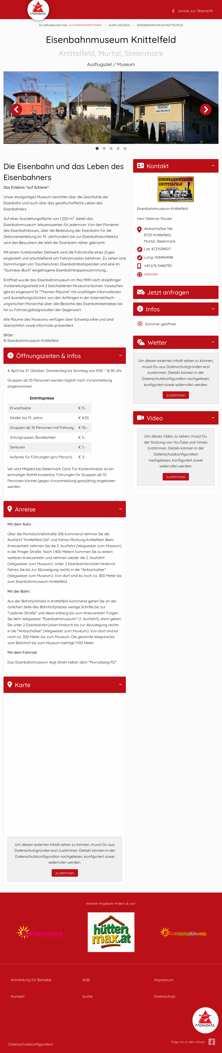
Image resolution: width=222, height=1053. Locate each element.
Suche (87, 996)
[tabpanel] (57, 107)
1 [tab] (97, 148)
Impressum (164, 979)
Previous (16, 109)
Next (206, 109)
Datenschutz (164, 996)
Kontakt (153, 166)
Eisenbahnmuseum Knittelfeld (111, 46)
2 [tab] (104, 148)
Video (150, 418)
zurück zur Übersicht (195, 10)
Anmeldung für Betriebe (31, 979)
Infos (148, 309)
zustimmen (64, 873)
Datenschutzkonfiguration (30, 1044)
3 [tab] (111, 148)
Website (151, 274)
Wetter (152, 342)
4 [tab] (118, 148)
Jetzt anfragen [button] (163, 292)
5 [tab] (125, 148)
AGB (86, 979)
